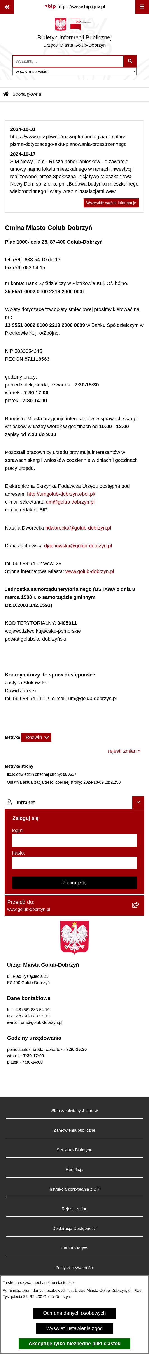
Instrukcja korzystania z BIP (74, 1189)
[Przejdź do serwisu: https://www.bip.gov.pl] (74, 6)
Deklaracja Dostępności (74, 1228)
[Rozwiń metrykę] (36, 737)
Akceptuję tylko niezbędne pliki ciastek (74, 1343)
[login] (74, 840)
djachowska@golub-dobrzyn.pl (78, 545)
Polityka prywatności (74, 1267)
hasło (18, 853)
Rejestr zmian (74, 1208)
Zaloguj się (74, 882)
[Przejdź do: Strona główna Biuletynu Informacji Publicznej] (6, 94)
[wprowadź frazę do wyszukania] (68, 61)
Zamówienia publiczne (74, 1130)
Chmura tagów (74, 1248)
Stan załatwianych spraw (74, 1110)
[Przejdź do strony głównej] (74, 34)
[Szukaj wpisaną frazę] (130, 61)
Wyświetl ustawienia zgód (74, 1328)
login (17, 830)
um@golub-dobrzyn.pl (70, 502)
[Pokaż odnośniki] (7, 7)
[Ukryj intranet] (138, 802)
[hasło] (74, 863)
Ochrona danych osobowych (74, 1313)
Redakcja (74, 1169)
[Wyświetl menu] (142, 7)
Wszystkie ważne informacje (111, 203)
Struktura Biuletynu (74, 1149)
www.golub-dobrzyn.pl (89, 571)
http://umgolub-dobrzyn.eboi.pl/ (61, 494)
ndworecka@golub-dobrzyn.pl (78, 528)
